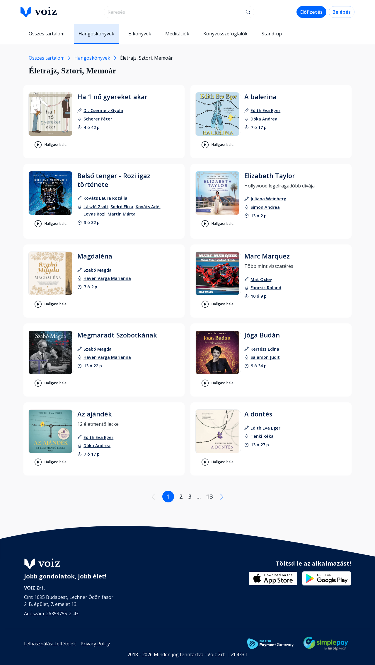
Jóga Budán (262, 334)
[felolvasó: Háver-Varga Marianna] (107, 278)
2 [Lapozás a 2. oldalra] (181, 496)
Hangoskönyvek (96, 33)
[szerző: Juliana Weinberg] (268, 198)
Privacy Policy (95, 643)
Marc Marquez (267, 255)
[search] (173, 12)
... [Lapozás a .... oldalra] (199, 496)
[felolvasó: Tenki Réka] (262, 436)
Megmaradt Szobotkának (117, 334)
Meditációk (177, 33)
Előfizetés (311, 12)
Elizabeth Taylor (269, 175)
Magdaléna (94, 255)
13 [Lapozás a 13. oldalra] (209, 496)
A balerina (260, 96)
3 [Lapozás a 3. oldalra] (189, 496)
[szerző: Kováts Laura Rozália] (105, 198)
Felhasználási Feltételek (50, 643)
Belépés (342, 12)
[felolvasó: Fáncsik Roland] (265, 287)
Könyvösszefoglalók (225, 33)
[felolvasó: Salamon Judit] (265, 357)
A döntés (258, 413)
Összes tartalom (46, 33)
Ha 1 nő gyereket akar (112, 96)
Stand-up (272, 33)
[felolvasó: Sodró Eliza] (121, 206)
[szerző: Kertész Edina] (264, 349)
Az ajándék (94, 413)
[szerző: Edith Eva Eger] (265, 110)
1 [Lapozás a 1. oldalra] (168, 496)
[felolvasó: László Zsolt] (95, 206)
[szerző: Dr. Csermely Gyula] (103, 110)
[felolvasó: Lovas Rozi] (94, 214)
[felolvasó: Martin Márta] (122, 214)
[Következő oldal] (221, 496)
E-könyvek (139, 33)
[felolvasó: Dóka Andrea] (263, 119)
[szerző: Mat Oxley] (261, 279)
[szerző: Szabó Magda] (97, 270)
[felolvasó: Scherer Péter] (97, 119)
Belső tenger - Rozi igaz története (113, 180)
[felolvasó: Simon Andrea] (265, 207)
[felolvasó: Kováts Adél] (148, 206)
